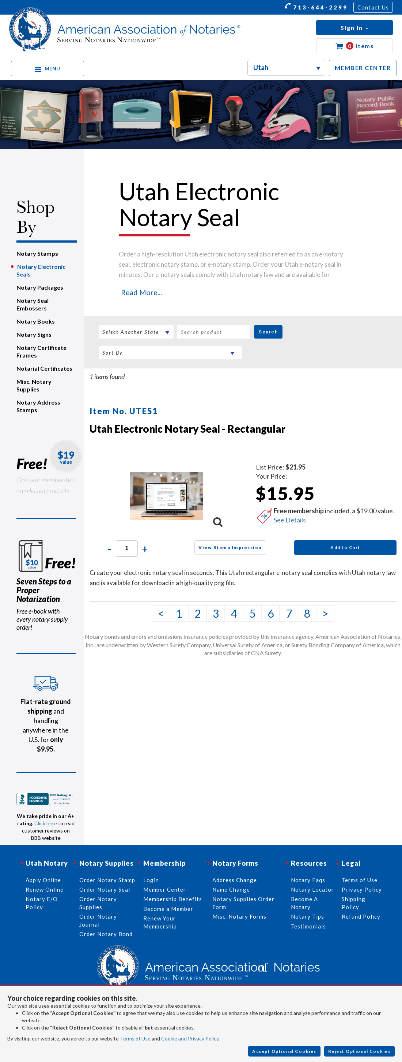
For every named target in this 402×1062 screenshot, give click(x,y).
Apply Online (43, 880)
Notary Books (35, 321)
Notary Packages (39, 287)
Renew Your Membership (160, 922)
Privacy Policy (362, 889)
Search (268, 332)
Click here (45, 823)
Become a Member (168, 908)
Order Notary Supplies (98, 903)
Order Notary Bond (106, 934)
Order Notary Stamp (107, 880)
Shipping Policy (353, 903)
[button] (354, 27)
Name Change (231, 889)
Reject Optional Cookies (359, 1051)
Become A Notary (304, 903)
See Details (290, 520)
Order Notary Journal (98, 920)
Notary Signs (34, 334)
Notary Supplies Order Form (243, 903)
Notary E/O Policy (42, 903)
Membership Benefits (172, 899)
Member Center (164, 889)
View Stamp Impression (230, 547)
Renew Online (45, 889)
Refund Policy (361, 916)
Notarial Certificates (44, 368)
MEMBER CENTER (363, 67)
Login (151, 880)
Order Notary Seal (104, 889)
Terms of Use (135, 1038)
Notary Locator (312, 889)
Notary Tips (307, 916)
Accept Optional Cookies (284, 1051)
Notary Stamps (37, 253)
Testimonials (308, 926)
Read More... (141, 292)
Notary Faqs (308, 880)
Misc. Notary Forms (239, 916)
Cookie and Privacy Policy (190, 1038)
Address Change (234, 880)
